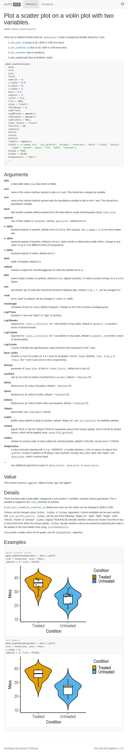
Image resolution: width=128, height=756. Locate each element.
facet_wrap (109, 212)
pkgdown (113, 748)
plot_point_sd (17, 42)
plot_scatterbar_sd (20, 47)
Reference (31, 4)
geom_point (50, 37)
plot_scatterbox (18, 52)
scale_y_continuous (37, 324)
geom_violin (91, 465)
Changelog (47, 4)
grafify (8, 4)
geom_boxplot (56, 465)
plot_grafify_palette (22, 516)
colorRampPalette (58, 527)
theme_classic (58, 369)
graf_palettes (88, 421)
